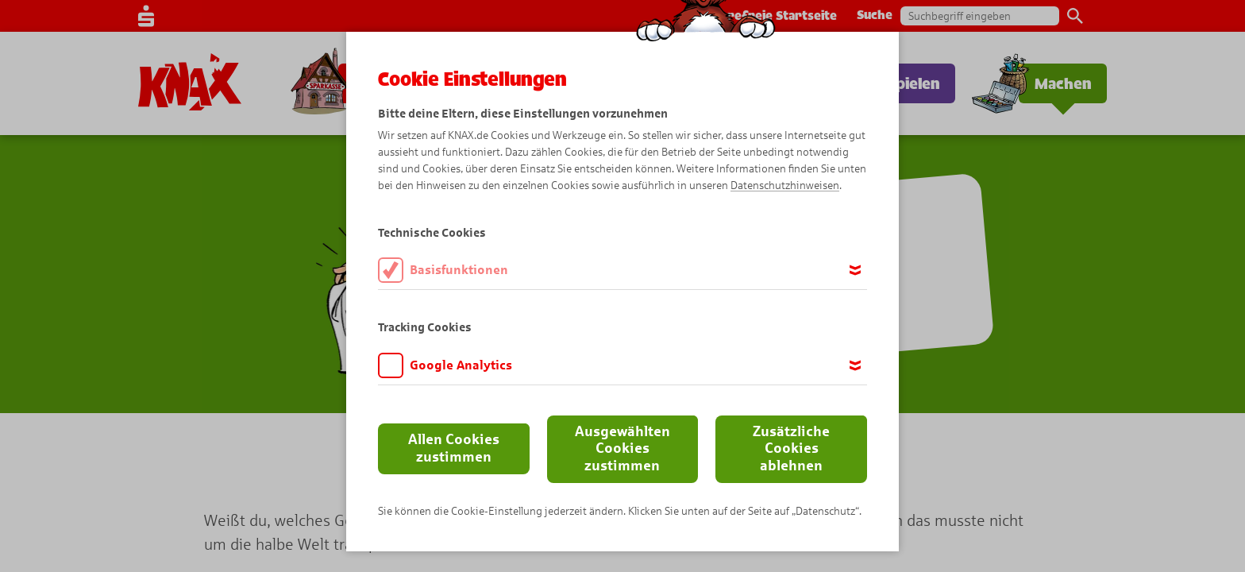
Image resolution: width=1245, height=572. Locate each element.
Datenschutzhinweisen (784, 185)
